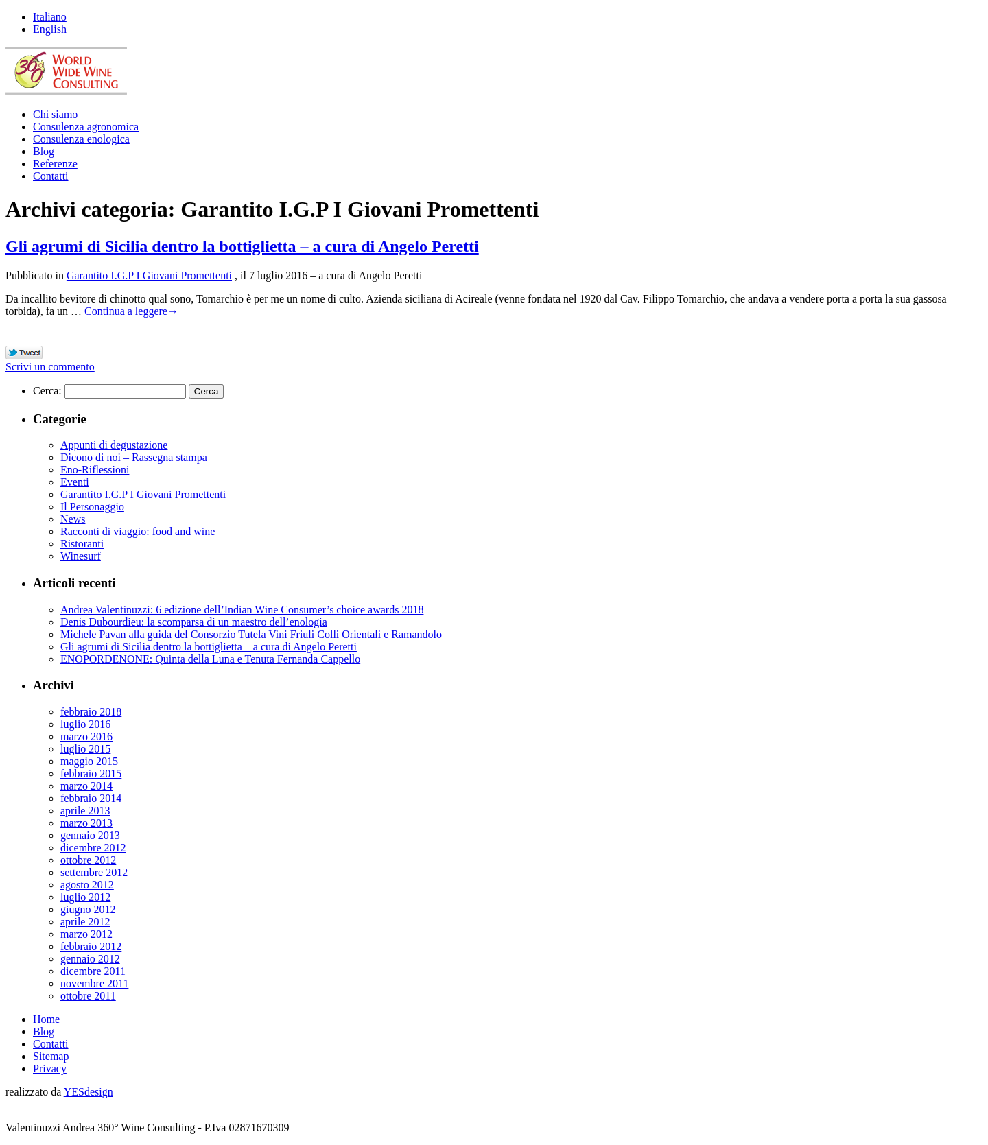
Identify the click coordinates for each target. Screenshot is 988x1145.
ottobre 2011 (88, 996)
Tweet (24, 353)
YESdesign (88, 1092)
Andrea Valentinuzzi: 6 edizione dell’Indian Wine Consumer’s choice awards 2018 (241, 609)
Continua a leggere (131, 311)
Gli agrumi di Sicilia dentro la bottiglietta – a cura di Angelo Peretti (242, 246)
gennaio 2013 (90, 835)
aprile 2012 (85, 922)
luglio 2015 (85, 749)
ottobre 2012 (88, 860)
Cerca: (47, 391)
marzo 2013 (86, 823)
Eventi (74, 482)
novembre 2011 (94, 983)
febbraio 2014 (90, 798)
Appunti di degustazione (113, 445)
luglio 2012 (85, 897)
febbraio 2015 (90, 773)
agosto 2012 (87, 884)
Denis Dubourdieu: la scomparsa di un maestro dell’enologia (193, 622)
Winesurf (80, 556)
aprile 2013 (85, 810)
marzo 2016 (86, 736)
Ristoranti (82, 544)
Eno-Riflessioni (94, 469)
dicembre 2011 (93, 971)
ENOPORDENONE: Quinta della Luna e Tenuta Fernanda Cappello (210, 659)
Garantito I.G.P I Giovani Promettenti (149, 275)
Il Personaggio (92, 506)
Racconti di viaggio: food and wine (137, 531)
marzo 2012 (86, 934)
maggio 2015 (89, 761)
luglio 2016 (85, 724)
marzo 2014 (86, 786)
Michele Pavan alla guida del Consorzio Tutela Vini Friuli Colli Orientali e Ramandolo (251, 634)
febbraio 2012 (90, 946)
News (72, 519)
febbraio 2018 (90, 712)
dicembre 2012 (93, 847)
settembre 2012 (94, 872)
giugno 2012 (87, 909)
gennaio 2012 (90, 959)
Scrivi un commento (50, 367)
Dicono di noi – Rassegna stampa (133, 457)
